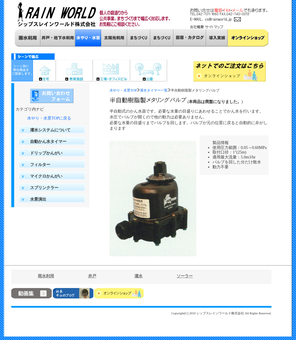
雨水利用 (46, 276)
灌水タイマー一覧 (154, 90)
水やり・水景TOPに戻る (49, 118)
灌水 (138, 276)
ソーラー (185, 276)
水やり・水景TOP (123, 90)
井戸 (92, 276)
